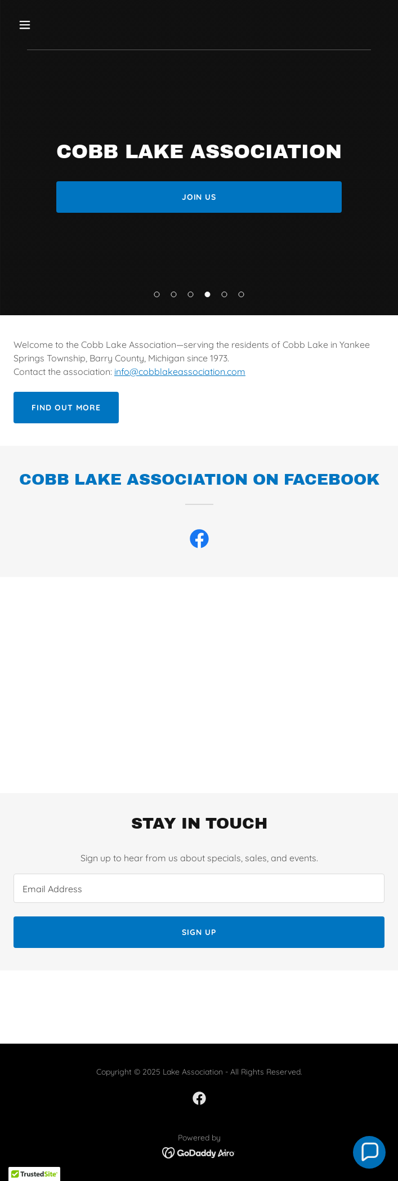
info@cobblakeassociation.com (179, 371)
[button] (56, 25)
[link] (199, 540)
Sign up (199, 932)
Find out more (66, 407)
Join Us (199, 197)
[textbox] (199, 888)
